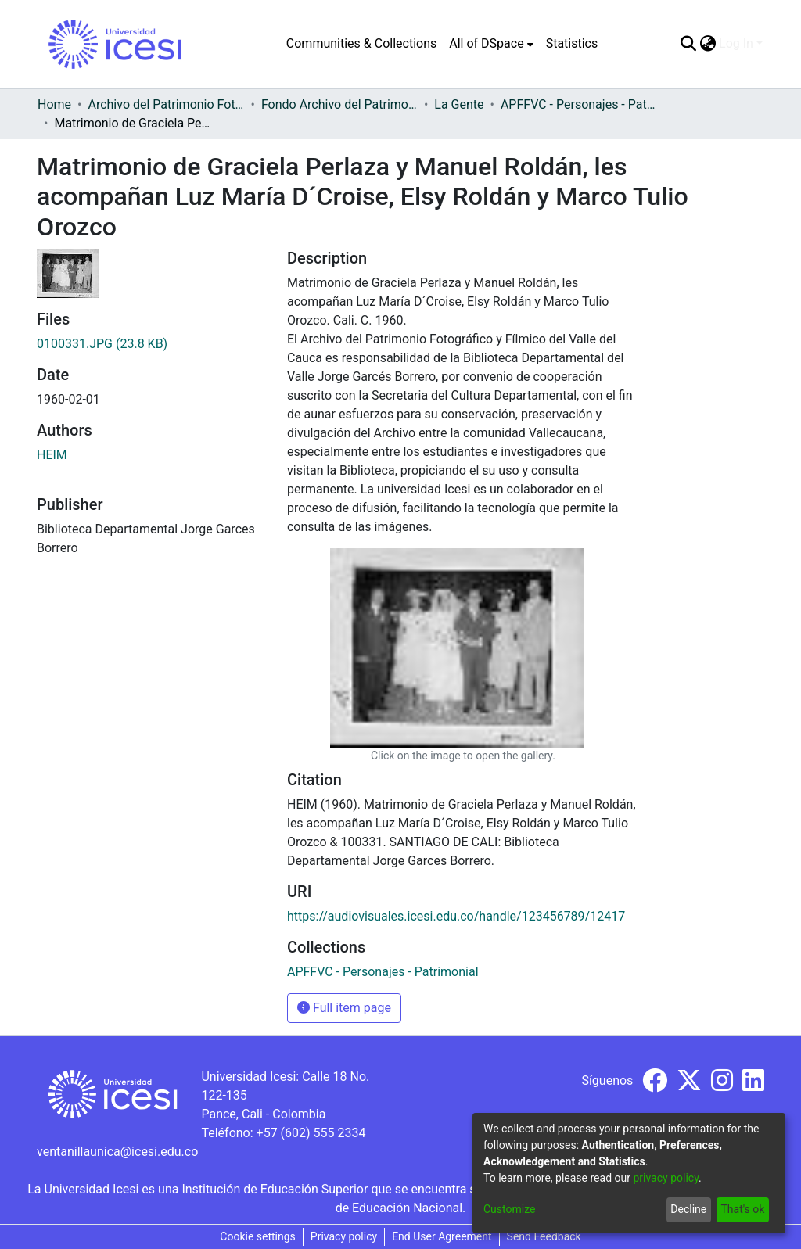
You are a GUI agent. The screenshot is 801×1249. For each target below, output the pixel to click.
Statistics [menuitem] (572, 43)
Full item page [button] (344, 1007)
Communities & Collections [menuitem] (361, 43)
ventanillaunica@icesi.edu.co (117, 1151)
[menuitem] (491, 43)
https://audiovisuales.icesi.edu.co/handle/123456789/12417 (456, 916)
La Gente (458, 104)
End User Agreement (441, 1236)
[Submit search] (688, 43)
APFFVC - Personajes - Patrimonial (579, 104)
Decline (688, 1209)
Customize (509, 1209)
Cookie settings (258, 1236)
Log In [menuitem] (736, 43)
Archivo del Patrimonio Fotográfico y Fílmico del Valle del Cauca (166, 104)
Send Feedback (544, 1236)
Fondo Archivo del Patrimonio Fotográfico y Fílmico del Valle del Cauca (339, 104)
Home (54, 104)
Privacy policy (344, 1236)
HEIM (52, 454)
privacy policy (666, 1178)
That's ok (742, 1209)
